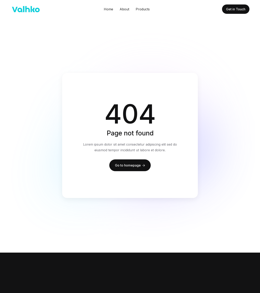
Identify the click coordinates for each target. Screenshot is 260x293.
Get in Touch (235, 9)
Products (143, 9)
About (124, 9)
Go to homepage (130, 165)
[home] (26, 9)
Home (108, 9)
